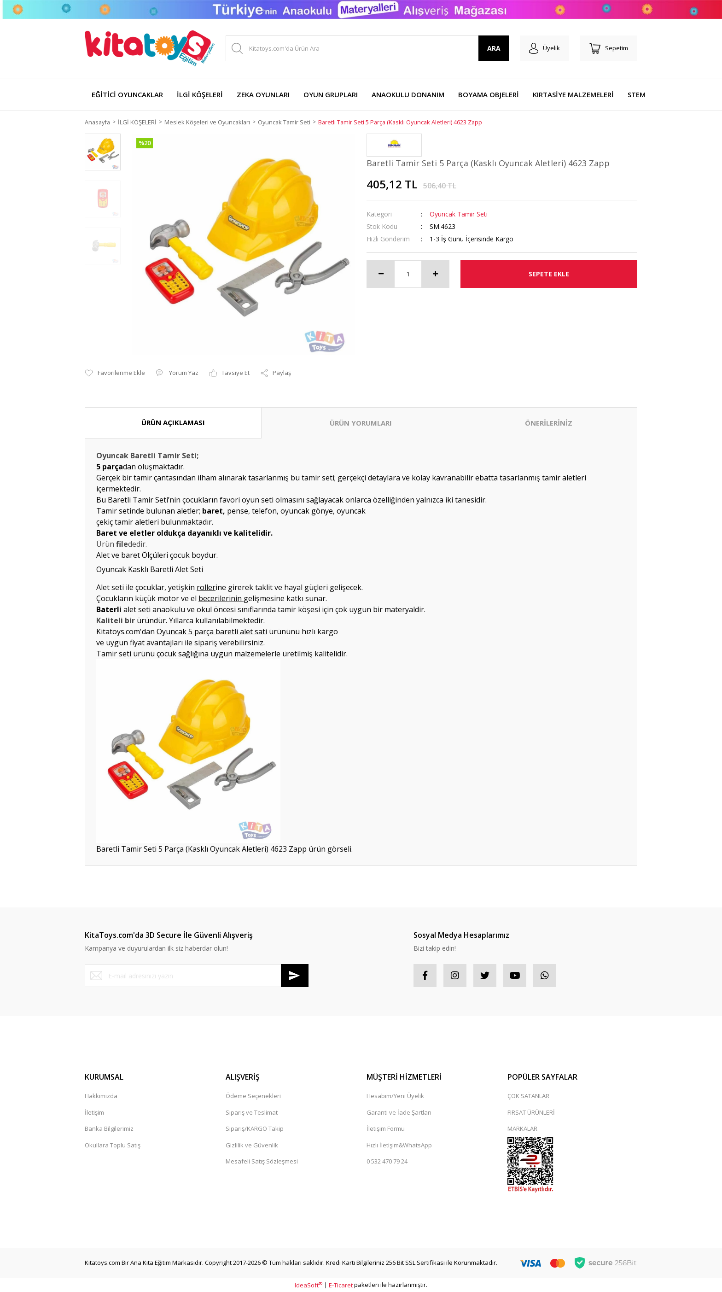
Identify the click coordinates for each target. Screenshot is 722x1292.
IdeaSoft (308, 1285)
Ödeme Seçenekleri (253, 1096)
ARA (494, 48)
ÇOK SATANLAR (528, 1096)
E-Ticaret (341, 1285)
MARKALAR (522, 1129)
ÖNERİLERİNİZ (548, 423)
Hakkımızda (101, 1096)
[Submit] (295, 976)
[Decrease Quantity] (381, 274)
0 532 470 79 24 (387, 1162)
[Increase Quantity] (435, 274)
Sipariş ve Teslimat (252, 1112)
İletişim (94, 1112)
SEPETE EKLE (549, 273)
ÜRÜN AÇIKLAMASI (173, 422)
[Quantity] (408, 274)
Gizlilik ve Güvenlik (252, 1145)
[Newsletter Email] (197, 976)
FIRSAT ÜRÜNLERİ (531, 1112)
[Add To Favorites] (115, 373)
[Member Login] (544, 48)
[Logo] (150, 48)
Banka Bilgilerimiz (109, 1129)
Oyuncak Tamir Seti (459, 214)
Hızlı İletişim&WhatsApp (399, 1145)
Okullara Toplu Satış (112, 1145)
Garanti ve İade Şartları (399, 1112)
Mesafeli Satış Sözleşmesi (262, 1162)
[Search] (367, 48)
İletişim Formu (386, 1129)
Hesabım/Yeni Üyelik (395, 1096)
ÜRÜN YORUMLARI (361, 423)
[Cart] (608, 48)
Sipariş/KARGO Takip (255, 1129)
